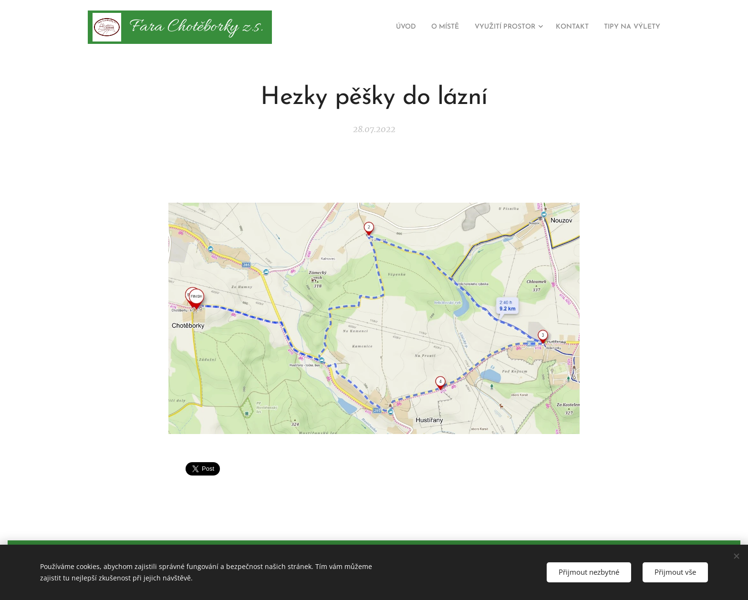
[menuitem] (377, 27)
